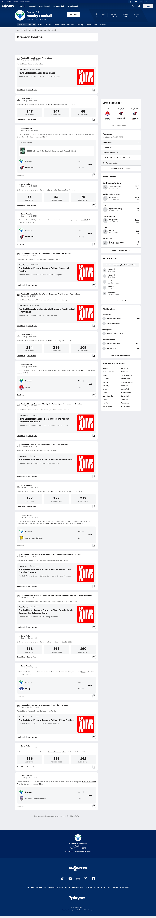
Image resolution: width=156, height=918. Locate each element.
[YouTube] (135, 1)
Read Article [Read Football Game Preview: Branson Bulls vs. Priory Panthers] (21, 737)
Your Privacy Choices (109, 887)
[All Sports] (83, 6)
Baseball (32, 6)
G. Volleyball (73, 6)
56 (79, 531)
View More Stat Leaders (121, 355)
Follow (73, 15)
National (106, 142)
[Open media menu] (139, 6)
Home (40, 25)
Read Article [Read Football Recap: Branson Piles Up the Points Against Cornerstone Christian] (21, 436)
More (102, 25)
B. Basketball (44, 6)
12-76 (45, 137)
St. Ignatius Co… (126, 392)
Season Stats (31, 119)
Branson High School (78, 839)
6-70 (33, 222)
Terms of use (77, 887)
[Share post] (94, 89)
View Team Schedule (121, 125)
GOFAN (15, 1)
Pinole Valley (107, 406)
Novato (105, 403)
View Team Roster (121, 300)
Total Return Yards (108, 340)
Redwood (124, 368)
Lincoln (105, 389)
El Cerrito (106, 379)
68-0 (40, 784)
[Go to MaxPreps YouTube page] (70, 879)
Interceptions (107, 329)
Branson (25, 161)
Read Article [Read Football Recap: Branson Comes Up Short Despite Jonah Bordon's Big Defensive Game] (21, 627)
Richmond (124, 372)
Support (124, 887)
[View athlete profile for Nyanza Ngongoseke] (121, 239)
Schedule (48, 25)
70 (79, 237)
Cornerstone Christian (55, 491)
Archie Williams (108, 372)
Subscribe (52, 887)
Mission (105, 399)
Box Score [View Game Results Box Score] (20, 175)
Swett (50, 341)
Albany (105, 368)
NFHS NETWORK (26, 1)
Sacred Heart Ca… (127, 375)
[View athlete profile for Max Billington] (121, 227)
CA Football (32, 30)
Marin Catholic (108, 396)
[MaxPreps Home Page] (18, 30)
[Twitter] (146, 1)
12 (79, 161)
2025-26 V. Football (26, 25)
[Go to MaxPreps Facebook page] (93, 879)
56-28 (81, 524)
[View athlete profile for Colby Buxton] (121, 194)
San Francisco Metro (110, 163)
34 (79, 682)
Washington (125, 406)
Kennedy (106, 385)
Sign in (148, 6)
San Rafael (125, 389)
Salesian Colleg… (127, 382)
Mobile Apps (41, 887)
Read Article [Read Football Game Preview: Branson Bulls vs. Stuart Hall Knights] (21, 285)
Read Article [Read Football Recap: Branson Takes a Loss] (21, 90)
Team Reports (23, 70)
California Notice (92, 887)
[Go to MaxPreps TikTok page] (62, 879)
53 (79, 689)
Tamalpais (124, 399)
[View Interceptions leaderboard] (131, 333)
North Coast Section (109, 153)
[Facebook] (151, 1)
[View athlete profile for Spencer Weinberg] (121, 183)
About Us (30, 887)
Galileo (105, 382)
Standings (70, 25)
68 (79, 792)
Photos (88, 25)
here (133, 265)
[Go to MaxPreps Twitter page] (86, 879)
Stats (63, 25)
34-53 (28, 674)
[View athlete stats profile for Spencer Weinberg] (111, 318)
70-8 (26, 373)
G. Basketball (58, 6)
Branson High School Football (47, 30)
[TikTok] (130, 1)
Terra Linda (125, 403)
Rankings (80, 25)
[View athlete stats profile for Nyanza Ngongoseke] (112, 333)
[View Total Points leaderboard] (130, 318)
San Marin (124, 385)
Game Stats (21, 119)
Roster (56, 25)
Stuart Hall (52, 105)
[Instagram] (141, 1)
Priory (50, 642)
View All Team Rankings (121, 168)
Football (22, 6)
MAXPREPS (6, 1)
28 (79, 538)
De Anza (105, 375)
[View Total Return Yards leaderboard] (130, 343)
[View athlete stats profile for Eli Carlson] (111, 348)
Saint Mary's (125, 379)
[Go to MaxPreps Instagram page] (78, 879)
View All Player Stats (121, 250)
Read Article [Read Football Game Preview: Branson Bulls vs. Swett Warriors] (21, 476)
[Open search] (133, 6)
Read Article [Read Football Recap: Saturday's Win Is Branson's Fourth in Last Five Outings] (21, 326)
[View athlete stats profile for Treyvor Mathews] (111, 323)
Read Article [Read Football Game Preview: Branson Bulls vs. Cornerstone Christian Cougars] (21, 586)
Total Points (106, 314)
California (106, 147)
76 (79, 167)
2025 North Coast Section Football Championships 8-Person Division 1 (48, 151)
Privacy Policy (64, 887)
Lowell (105, 392)
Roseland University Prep (57, 752)
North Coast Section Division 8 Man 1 (115, 158)
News (95, 25)
